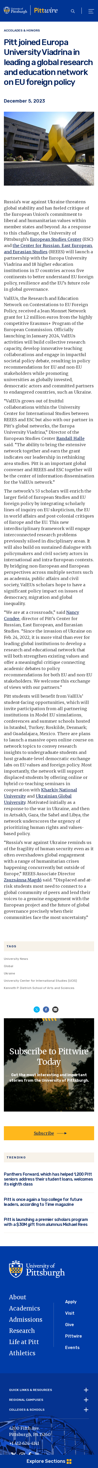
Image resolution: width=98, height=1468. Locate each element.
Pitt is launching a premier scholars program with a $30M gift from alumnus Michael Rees (46, 1222)
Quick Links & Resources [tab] (30, 1390)
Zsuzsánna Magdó (23, 880)
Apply (71, 1301)
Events (72, 1347)
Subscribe (44, 1133)
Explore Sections (46, 1461)
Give (69, 1324)
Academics (24, 1308)
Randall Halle (70, 438)
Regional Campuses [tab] (26, 1400)
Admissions (25, 1319)
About (17, 1297)
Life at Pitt (24, 1342)
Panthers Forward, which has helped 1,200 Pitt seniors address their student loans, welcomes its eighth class (48, 1179)
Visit (69, 1313)
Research (22, 1330)
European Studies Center (55, 239)
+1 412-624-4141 (24, 1443)
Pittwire (73, 1336)
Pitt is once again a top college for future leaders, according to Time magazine (43, 1202)
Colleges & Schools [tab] (26, 1410)
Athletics (22, 1353)
